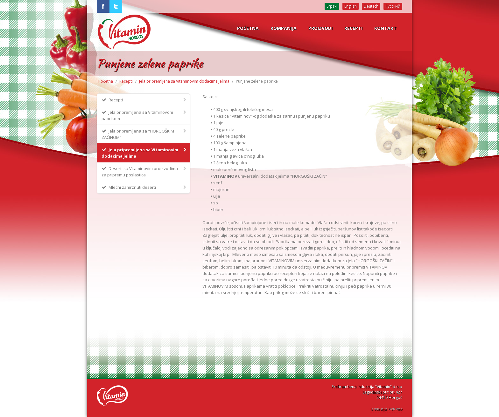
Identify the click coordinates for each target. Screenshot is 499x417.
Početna (105, 81)
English (350, 6)
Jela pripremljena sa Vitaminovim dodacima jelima (184, 81)
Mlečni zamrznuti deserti (144, 187)
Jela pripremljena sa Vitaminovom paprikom (144, 115)
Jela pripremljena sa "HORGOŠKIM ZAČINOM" (144, 134)
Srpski (332, 6)
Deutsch (371, 6)
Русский (392, 6)
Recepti (126, 81)
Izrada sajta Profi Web (386, 409)
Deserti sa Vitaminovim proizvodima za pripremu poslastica (144, 171)
